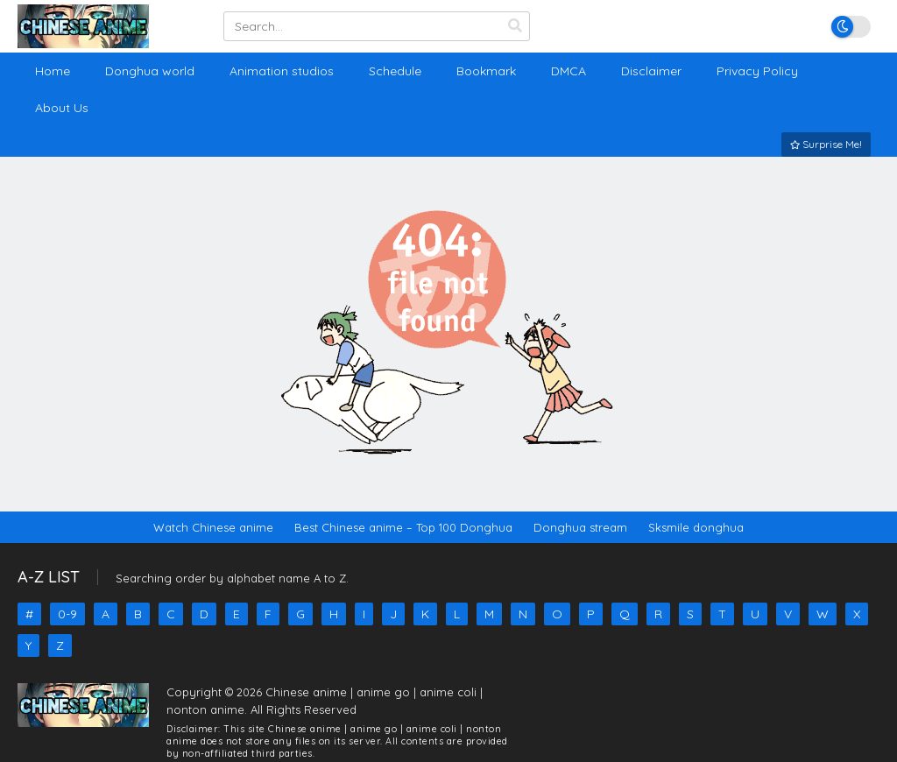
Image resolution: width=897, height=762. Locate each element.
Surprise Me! (826, 144)
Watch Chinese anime (213, 527)
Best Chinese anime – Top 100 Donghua (403, 527)
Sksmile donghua (696, 527)
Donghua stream (580, 527)
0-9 (67, 614)
